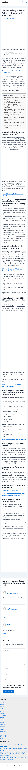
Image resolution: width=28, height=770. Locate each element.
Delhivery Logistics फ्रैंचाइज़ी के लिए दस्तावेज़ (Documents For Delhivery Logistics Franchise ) (13, 114)
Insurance (2, 722)
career (1, 708)
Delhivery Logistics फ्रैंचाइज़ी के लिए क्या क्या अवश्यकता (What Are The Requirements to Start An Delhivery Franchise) (13, 102)
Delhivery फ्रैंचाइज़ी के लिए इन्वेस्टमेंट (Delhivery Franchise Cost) (13, 106)
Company (2, 710)
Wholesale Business (5, 737)
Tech (1, 733)
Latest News (3, 726)
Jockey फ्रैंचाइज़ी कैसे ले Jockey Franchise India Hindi (14, 439)
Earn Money (3, 715)
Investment (2, 724)
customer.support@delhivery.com (10, 490)
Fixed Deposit (3, 719)
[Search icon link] (22, 2)
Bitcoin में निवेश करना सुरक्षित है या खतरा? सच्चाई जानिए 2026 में (13, 752)
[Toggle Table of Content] (23, 95)
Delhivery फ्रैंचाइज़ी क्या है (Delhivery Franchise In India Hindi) (14, 98)
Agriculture (2, 702)
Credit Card (2, 711)
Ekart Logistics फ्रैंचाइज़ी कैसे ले (10, 90)
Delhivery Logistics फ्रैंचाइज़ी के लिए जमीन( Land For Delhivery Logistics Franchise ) (14, 110)
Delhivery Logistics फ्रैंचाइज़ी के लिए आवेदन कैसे (14, 117)
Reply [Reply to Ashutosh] (4, 600)
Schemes (2, 729)
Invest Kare (4, 2)
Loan (1, 728)
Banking (2, 704)
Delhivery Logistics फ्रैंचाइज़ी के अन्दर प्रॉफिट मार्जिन (13, 120)
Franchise (2, 720)
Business (2, 706)
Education (2, 717)
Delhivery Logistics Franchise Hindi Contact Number (14, 123)
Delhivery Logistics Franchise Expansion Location (13, 126)
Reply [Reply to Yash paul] (4, 617)
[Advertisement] (14, 34)
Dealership (2, 713)
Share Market (3, 731)
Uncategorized (3, 735)
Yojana (1, 738)
